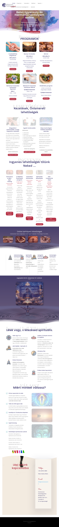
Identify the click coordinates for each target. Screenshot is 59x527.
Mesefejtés (39, 224)
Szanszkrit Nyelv (29, 218)
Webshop (33, 3)
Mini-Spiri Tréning (9, 213)
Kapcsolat (33, 7)
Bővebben (12, 69)
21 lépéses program (19, 215)
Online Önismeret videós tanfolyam (29, 32)
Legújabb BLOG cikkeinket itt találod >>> (29, 278)
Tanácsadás (26, 3)
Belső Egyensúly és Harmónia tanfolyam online (29, 14)
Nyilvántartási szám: (13, 440)
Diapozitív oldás (13, 155)
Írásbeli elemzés (46, 155)
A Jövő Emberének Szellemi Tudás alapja (29, 288)
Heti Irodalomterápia (51, 219)
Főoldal (13, 3)
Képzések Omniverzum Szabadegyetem (20, 7)
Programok (19, 3)
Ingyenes (39, 3)
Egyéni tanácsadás (29, 152)
